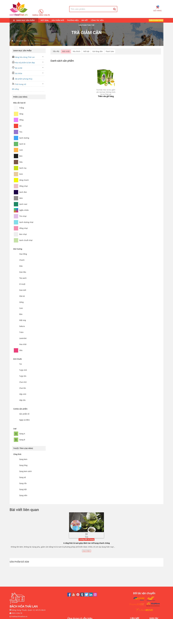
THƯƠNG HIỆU (73, 20)
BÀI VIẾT (84, 20)
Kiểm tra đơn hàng (156, 20)
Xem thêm (86, 551)
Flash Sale (110, 51)
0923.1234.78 (44, 15)
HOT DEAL (45, 20)
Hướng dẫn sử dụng (86, 539)
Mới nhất (66, 51)
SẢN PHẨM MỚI (58, 20)
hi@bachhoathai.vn (19, 616)
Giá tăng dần (97, 51)
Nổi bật (86, 51)
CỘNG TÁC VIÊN (97, 20)
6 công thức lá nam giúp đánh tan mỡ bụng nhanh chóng (86, 543)
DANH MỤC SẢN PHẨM (24, 20)
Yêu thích (76, 51)
